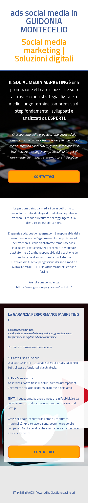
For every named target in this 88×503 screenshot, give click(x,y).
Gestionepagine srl (63, 492)
